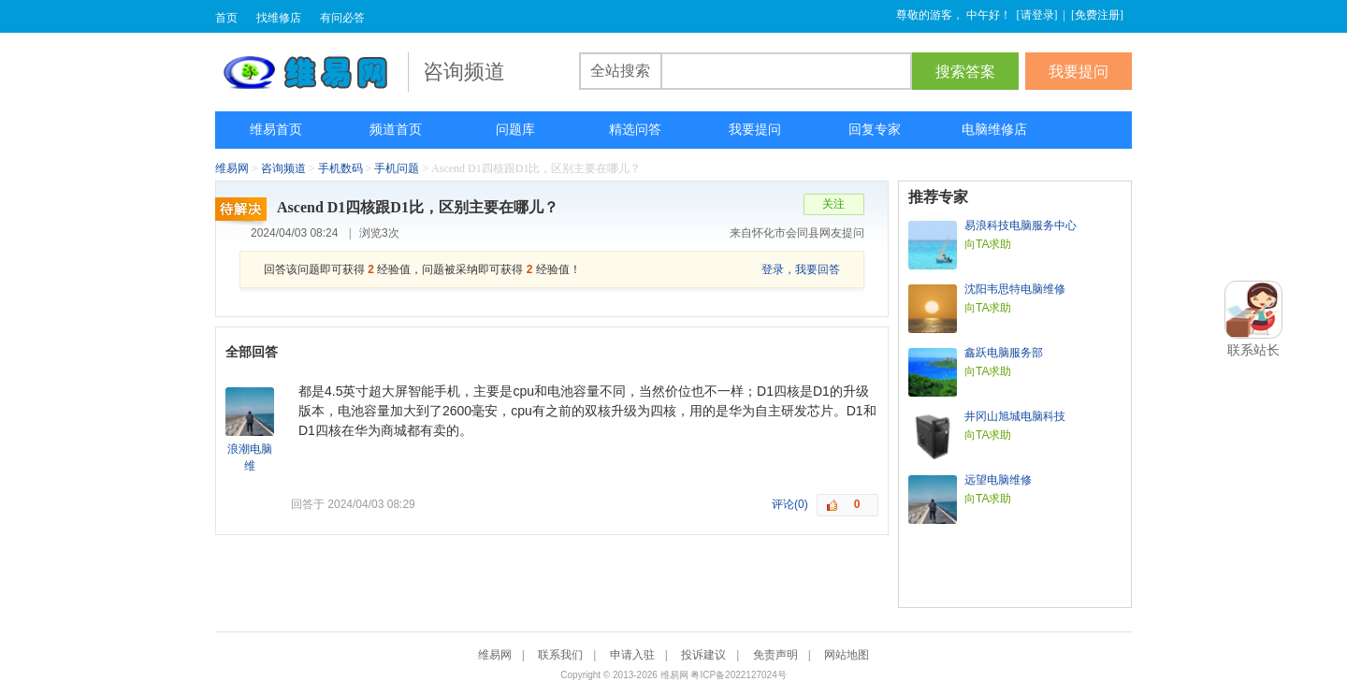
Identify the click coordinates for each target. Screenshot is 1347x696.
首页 (226, 17)
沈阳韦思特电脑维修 (1014, 289)
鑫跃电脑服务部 (1003, 352)
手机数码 (340, 168)
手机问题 (396, 168)
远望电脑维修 (998, 479)
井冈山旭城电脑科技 (1014, 416)
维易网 (311, 72)
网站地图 (846, 654)
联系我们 (560, 654)
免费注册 (1097, 15)
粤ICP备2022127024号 (738, 675)
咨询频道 (283, 168)
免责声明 (775, 654)
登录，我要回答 (800, 269)
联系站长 (1253, 349)
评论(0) (790, 504)
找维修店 (278, 17)
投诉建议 (703, 654)
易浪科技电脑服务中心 (1020, 225)
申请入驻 (632, 654)
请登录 (1037, 15)
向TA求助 (987, 244)
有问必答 (342, 17)
